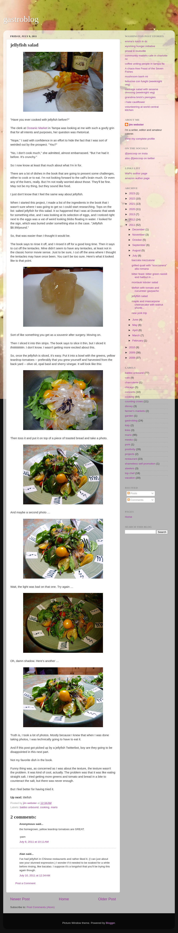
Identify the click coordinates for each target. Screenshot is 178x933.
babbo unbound (29, 807)
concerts (130, 392)
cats (127, 377)
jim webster (136, 124)
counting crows (134, 401)
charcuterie (131, 382)
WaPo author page (136, 173)
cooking (44, 807)
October (137, 239)
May (135, 324)
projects (129, 454)
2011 (132, 224)
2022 (132, 198)
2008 (132, 357)
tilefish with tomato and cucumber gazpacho (145, 289)
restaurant (131, 458)
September (139, 245)
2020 (132, 209)
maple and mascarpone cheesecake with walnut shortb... (147, 304)
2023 (132, 193)
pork (127, 444)
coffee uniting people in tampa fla (144, 63)
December (138, 229)
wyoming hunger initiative (140, 46)
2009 (132, 352)
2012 (132, 219)
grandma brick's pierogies (140, 97)
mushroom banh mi (136, 76)
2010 (132, 347)
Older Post (107, 899)
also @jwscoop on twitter (140, 158)
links (127, 430)
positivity (130, 449)
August (136, 250)
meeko (129, 439)
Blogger (110, 922)
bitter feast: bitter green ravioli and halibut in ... (149, 275)
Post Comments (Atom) (41, 907)
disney (129, 406)
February (138, 340)
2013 (132, 214)
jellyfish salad (140, 296)
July (135, 255)
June (135, 319)
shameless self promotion (140, 463)
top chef (129, 473)
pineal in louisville (135, 50)
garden (129, 415)
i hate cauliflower (135, 102)
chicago (129, 387)
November (138, 234)
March (136, 335)
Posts (132, 493)
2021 (132, 203)
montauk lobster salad (145, 282)
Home (64, 899)
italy (127, 425)
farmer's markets (135, 410)
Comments (135, 499)
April (135, 330)
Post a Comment (25, 883)
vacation (130, 477)
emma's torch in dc (136, 41)
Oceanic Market (37, 128)
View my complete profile (140, 138)
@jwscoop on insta (136, 153)
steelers (129, 468)
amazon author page (137, 178)
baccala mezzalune (143, 260)
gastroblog (21, 19)
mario (54, 807)
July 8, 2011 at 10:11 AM (34, 841)
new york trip (139, 313)
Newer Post (20, 899)
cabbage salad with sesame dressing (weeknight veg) (141, 91)
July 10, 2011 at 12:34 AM (34, 875)
